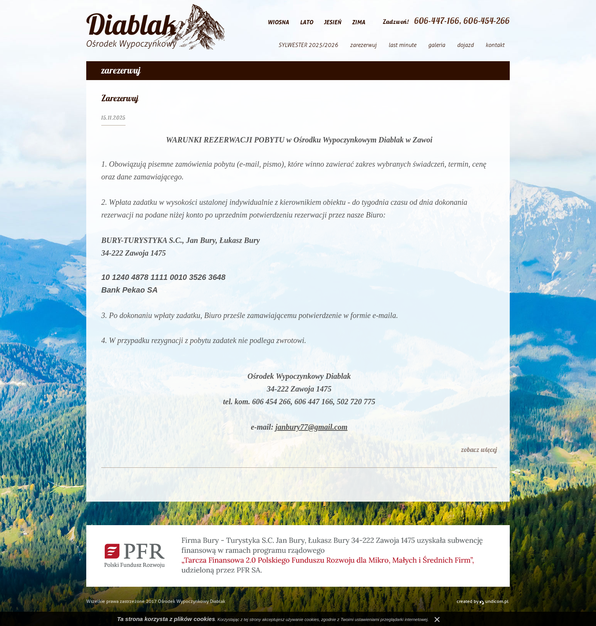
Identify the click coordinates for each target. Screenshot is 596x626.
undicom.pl (494, 601)
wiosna (278, 22)
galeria (436, 45)
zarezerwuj (363, 45)
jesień (332, 22)
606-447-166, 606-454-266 (462, 20)
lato (306, 22)
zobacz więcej (479, 449)
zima (358, 22)
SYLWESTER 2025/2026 (308, 45)
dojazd (465, 45)
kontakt (495, 45)
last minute (402, 45)
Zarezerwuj (119, 98)
